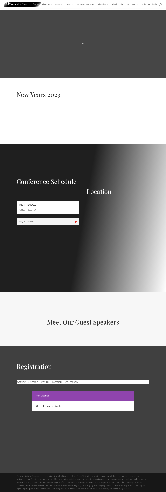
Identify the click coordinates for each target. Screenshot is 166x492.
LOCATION (57, 382)
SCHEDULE (33, 382)
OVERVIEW (21, 382)
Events (68, 4)
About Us (45, 4)
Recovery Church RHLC (85, 4)
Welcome (35, 4)
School (114, 4)
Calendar (59, 4)
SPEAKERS (45, 382)
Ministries (101, 4)
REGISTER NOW (71, 382)
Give (121, 4)
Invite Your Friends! (149, 4)
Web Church (131, 4)
